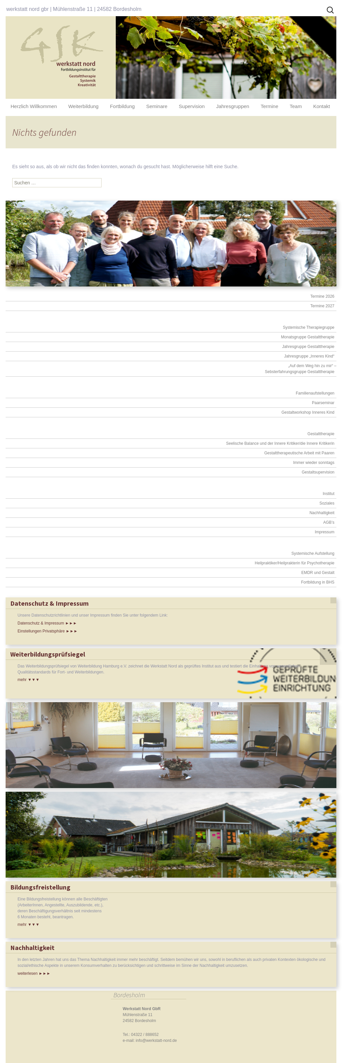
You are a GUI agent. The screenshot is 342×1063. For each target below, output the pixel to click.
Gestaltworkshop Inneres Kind (307, 412)
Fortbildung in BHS (317, 582)
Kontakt (321, 106)
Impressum (324, 532)
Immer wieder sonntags (313, 462)
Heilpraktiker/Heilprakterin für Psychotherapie (294, 563)
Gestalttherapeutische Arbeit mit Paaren (299, 453)
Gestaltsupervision (318, 472)
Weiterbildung (83, 106)
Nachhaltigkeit (322, 513)
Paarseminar (323, 402)
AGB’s (328, 522)
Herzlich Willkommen (34, 106)
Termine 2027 (322, 306)
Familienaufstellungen (315, 393)
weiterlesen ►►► (34, 973)
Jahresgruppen (232, 106)
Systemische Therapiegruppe (308, 327)
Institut (328, 493)
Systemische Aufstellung (312, 553)
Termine (269, 106)
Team (296, 106)
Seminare (156, 106)
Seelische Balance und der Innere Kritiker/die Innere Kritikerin (280, 443)
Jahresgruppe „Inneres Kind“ (309, 356)
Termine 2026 (322, 296)
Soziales (327, 503)
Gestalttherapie (321, 434)
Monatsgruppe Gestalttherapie (307, 337)
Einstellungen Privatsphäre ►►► (48, 631)
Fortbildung (122, 106)
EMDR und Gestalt (317, 572)
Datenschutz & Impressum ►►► (47, 623)
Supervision (192, 106)
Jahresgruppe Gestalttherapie (308, 346)
